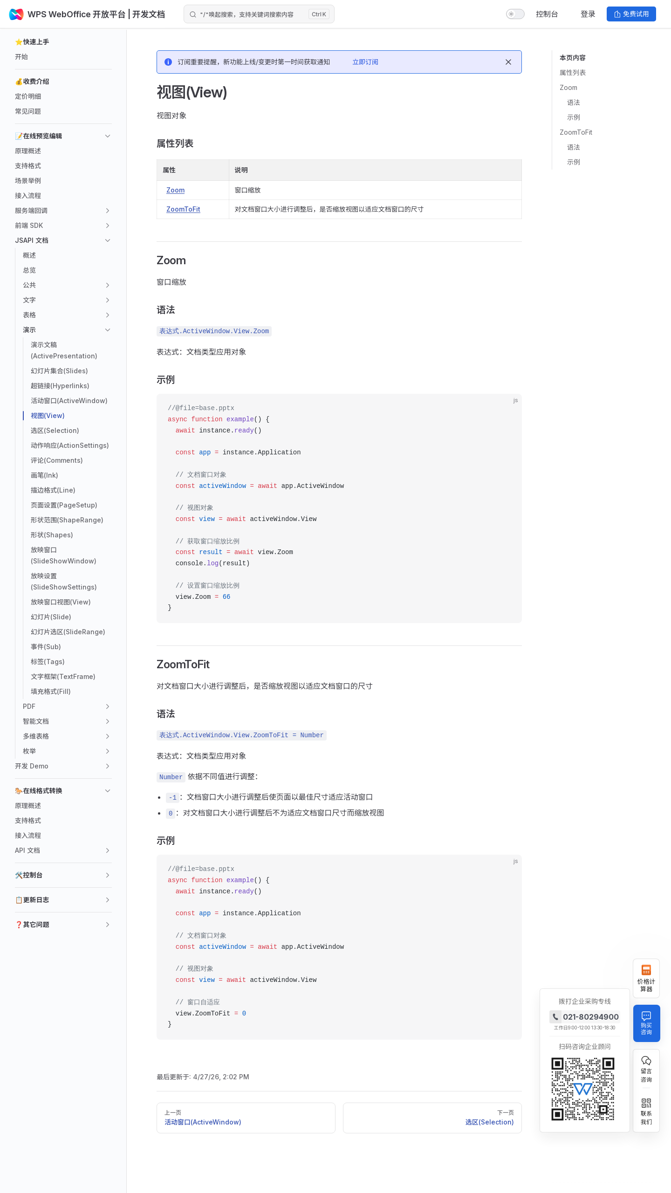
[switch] (515, 14)
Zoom (568, 87)
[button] (63, 41)
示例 (573, 117)
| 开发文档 (148, 14)
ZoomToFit (576, 132)
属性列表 (573, 72)
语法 (573, 102)
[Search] (259, 14)
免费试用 (631, 14)
